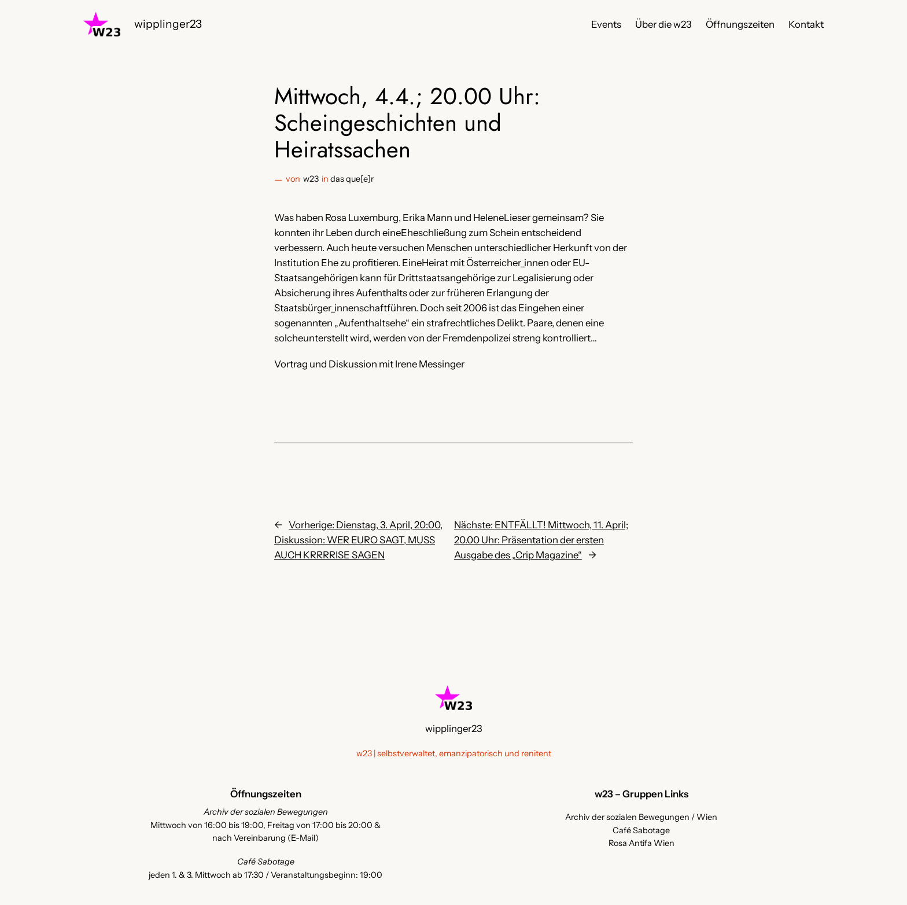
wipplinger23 (168, 24)
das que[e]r (352, 179)
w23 (311, 179)
